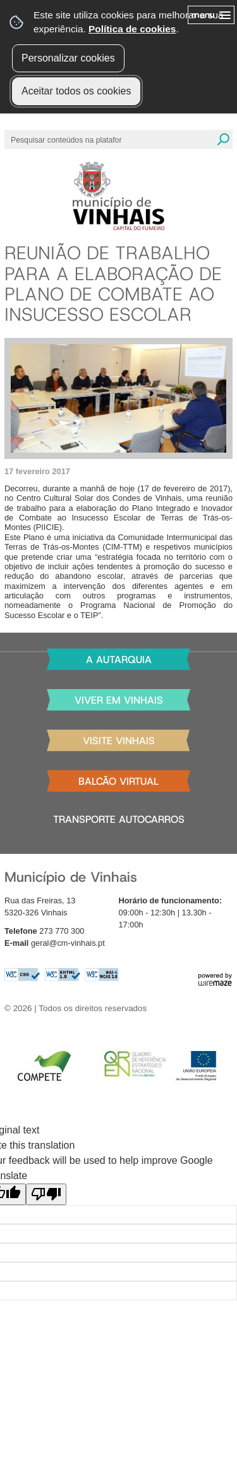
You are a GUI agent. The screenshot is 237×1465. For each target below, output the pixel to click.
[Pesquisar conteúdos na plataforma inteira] (223, 139)
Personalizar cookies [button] (68, 58)
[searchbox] (67, 139)
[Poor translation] (46, 1194)
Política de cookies (132, 28)
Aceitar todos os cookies (76, 91)
